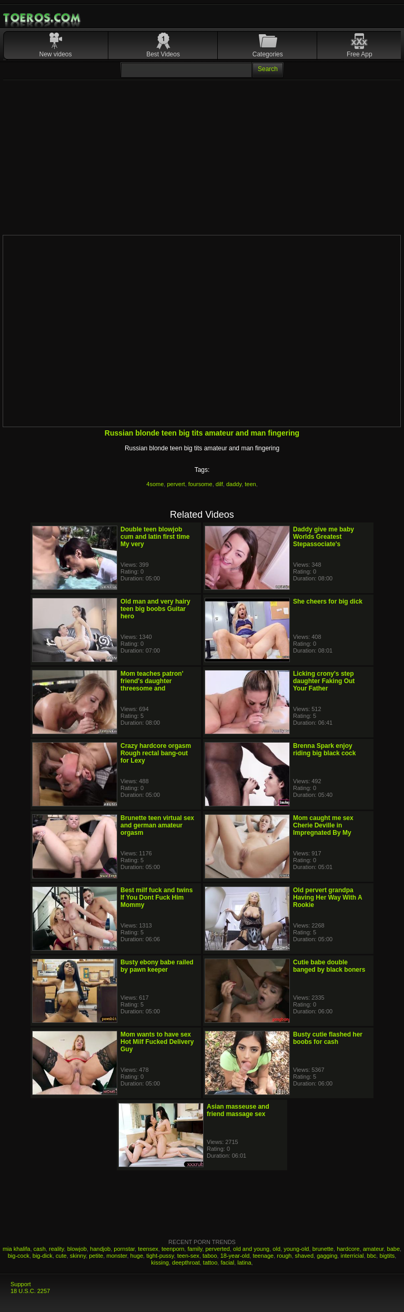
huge (136, 1255)
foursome (200, 484)
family (194, 1249)
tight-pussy (160, 1255)
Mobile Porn (42, 17)
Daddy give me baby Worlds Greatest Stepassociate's (323, 537)
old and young (251, 1249)
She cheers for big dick (327, 601)
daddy (233, 484)
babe (393, 1249)
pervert (176, 484)
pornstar (124, 1249)
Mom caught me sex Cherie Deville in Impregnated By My (323, 825)
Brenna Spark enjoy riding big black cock (324, 749)
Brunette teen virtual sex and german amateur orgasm (157, 825)
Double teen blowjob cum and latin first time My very (154, 537)
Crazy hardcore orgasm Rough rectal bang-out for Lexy (155, 753)
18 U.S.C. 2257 (30, 1291)
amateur (373, 1249)
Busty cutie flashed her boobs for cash (327, 1038)
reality (56, 1249)
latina (244, 1262)
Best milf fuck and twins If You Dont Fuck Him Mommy (156, 897)
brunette (323, 1249)
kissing (160, 1262)
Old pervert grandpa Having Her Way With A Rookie (327, 897)
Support (21, 1284)
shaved (304, 1255)
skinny (78, 1255)
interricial (351, 1255)
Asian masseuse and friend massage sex (238, 1110)
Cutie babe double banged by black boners (329, 966)
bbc (372, 1255)
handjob (100, 1249)
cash (40, 1249)
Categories (267, 54)
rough (284, 1255)
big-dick (43, 1255)
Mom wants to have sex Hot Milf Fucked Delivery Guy (157, 1042)
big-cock (18, 1255)
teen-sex (188, 1255)
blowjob (77, 1249)
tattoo (210, 1262)
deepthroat (186, 1262)
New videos (55, 54)
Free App (359, 54)
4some (155, 484)
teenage (263, 1255)
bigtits (387, 1255)
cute (61, 1255)
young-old (296, 1249)
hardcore (348, 1249)
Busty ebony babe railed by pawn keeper (157, 966)
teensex (148, 1249)
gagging (327, 1255)
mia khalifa (17, 1249)
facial (227, 1262)
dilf (219, 484)
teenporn (172, 1249)
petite (96, 1255)
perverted (218, 1249)
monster (116, 1255)
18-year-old (235, 1255)
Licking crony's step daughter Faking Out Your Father (324, 681)
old (276, 1249)
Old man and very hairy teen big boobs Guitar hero (155, 609)
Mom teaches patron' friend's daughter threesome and (152, 681)
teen (250, 484)
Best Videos (163, 54)
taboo (210, 1255)
